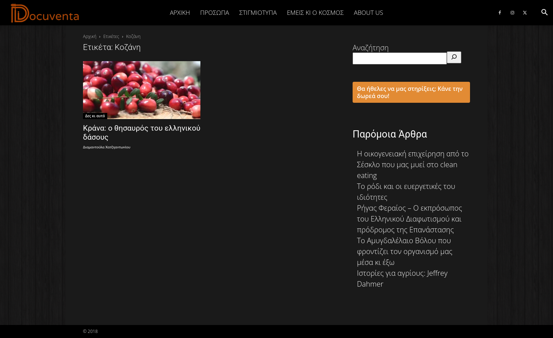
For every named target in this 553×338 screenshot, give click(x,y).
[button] (544, 12)
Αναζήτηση (371, 47)
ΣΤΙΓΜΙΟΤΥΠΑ (257, 12)
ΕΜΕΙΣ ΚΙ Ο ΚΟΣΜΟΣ (315, 12)
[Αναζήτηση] (454, 57)
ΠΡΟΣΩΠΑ (214, 12)
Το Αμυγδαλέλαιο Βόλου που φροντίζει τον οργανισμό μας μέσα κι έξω (404, 251)
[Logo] (45, 13)
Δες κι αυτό (95, 115)
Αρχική (180, 12)
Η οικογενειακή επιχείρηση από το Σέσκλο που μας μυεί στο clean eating (413, 164)
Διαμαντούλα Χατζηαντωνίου (106, 147)
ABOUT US (368, 12)
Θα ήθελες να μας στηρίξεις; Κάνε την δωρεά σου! (410, 92)
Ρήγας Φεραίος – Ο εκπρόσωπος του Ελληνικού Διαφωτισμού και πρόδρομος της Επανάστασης (409, 219)
